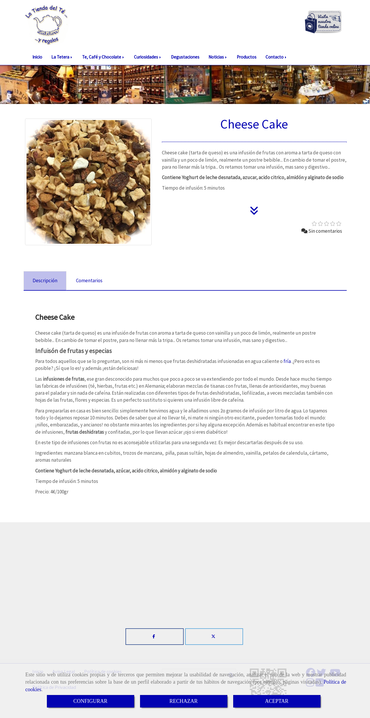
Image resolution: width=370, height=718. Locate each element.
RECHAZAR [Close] (183, 701)
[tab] (45, 280)
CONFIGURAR (90, 701)
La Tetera (62, 57)
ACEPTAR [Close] (276, 701)
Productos (246, 57)
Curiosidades (148, 57)
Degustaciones (185, 57)
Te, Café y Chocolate (103, 57)
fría (287, 361)
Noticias (218, 57)
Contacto (276, 57)
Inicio (37, 57)
